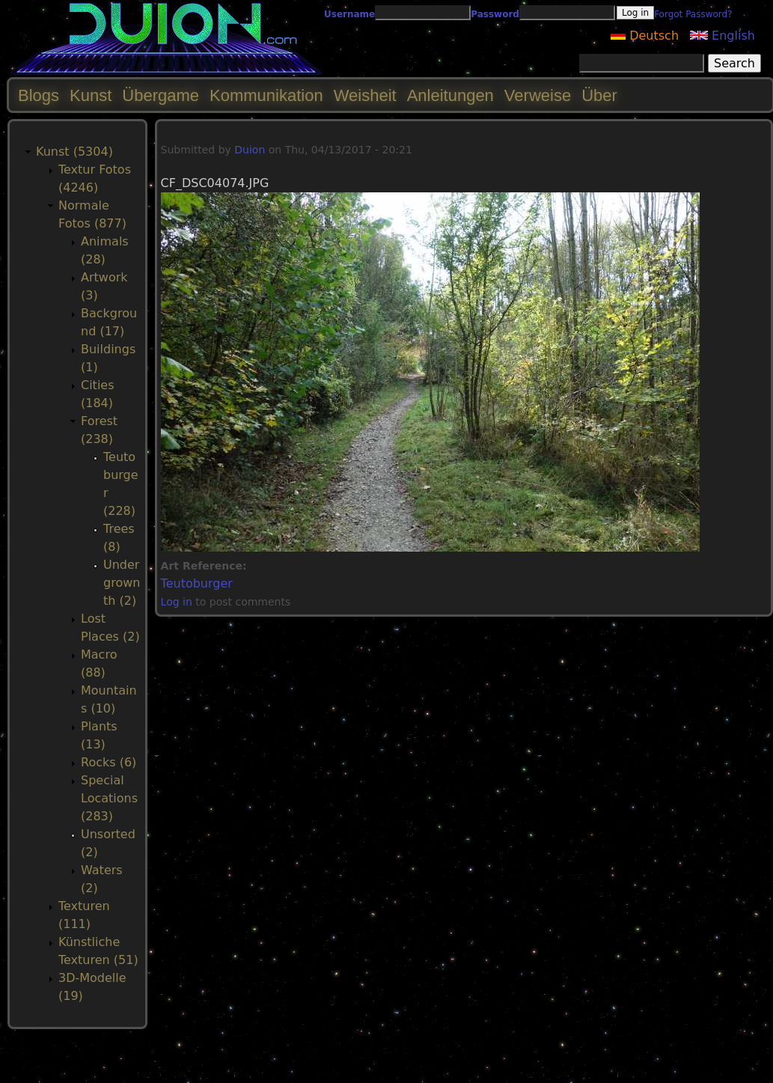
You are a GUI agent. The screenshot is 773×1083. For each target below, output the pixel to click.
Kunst (90, 95)
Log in (176, 602)
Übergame (160, 95)
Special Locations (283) (109, 798)
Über (599, 95)
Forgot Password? (693, 14)
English (722, 35)
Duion (249, 150)
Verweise (537, 95)
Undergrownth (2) (121, 583)
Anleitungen (450, 95)
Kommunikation (266, 95)
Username (349, 14)
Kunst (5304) (74, 151)
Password (495, 14)
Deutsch (645, 35)
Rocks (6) (108, 762)
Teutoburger (197, 583)
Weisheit (365, 95)
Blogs (38, 95)
